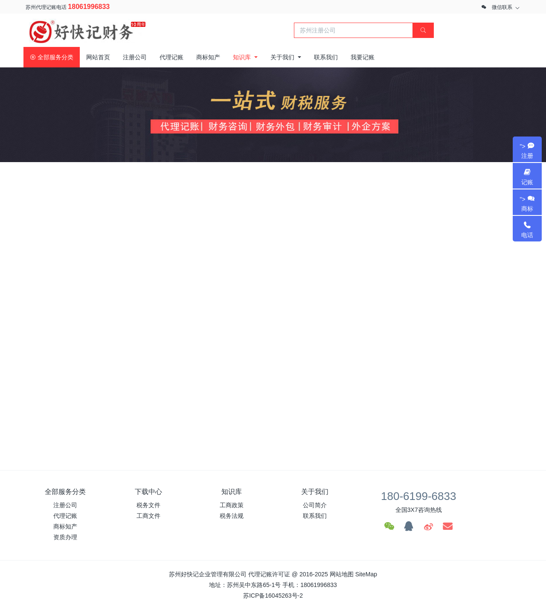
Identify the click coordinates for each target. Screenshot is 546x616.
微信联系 (502, 7)
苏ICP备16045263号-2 (273, 595)
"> (527, 151)
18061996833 (89, 6)
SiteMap (366, 574)
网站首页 (98, 57)
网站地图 (342, 574)
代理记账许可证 (269, 574)
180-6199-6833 (418, 496)
